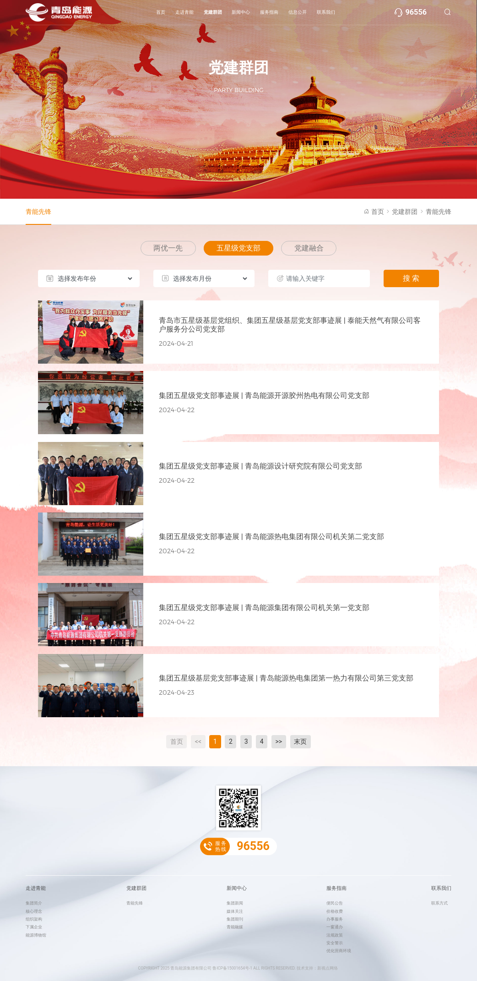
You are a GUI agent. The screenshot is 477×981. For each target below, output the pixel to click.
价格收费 (334, 911)
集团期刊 (235, 919)
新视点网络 (327, 968)
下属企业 (34, 927)
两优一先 (168, 248)
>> (279, 741)
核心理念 (34, 911)
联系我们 (326, 12)
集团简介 (34, 903)
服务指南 (269, 12)
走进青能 (184, 12)
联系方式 (439, 903)
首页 (160, 12)
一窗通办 (334, 927)
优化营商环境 (338, 950)
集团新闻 (235, 903)
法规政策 (334, 935)
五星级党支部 (238, 248)
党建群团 (213, 12)
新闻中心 (241, 12)
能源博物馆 (36, 935)
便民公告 (334, 903)
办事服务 (334, 919)
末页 (300, 741)
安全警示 (334, 943)
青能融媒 (235, 927)
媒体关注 (235, 911)
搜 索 (411, 278)
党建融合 (309, 248)
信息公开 (297, 12)
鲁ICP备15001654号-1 (232, 968)
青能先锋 (38, 211)
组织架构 (34, 919)
